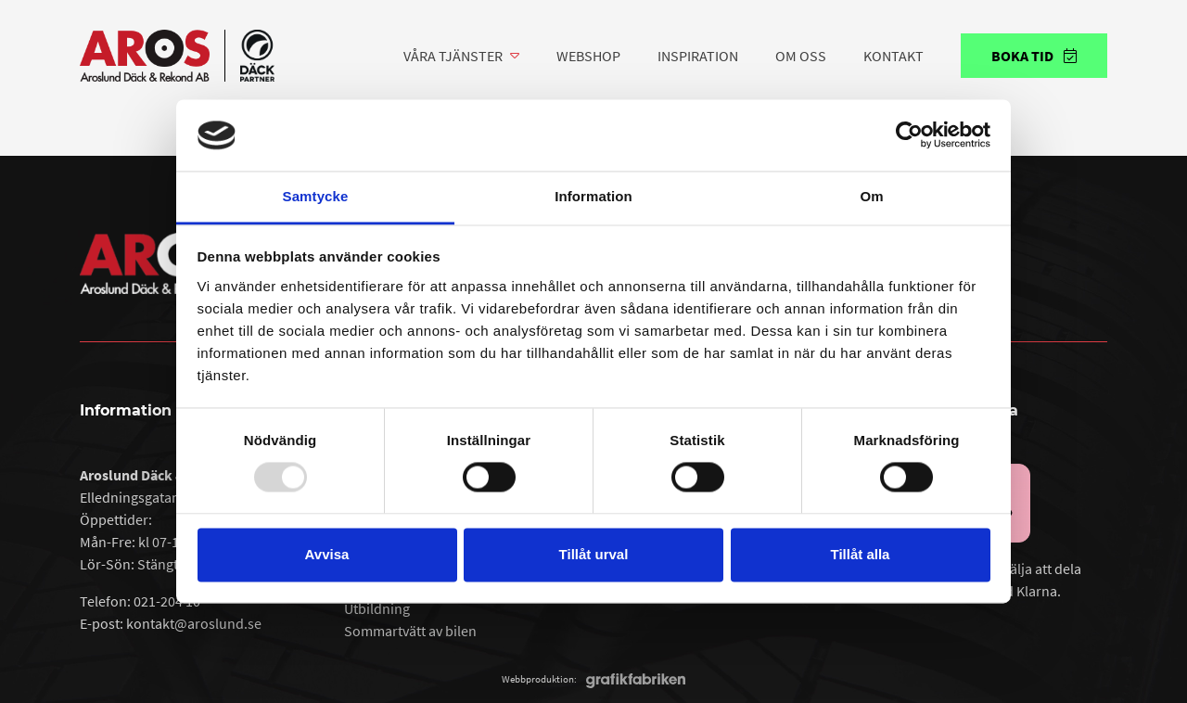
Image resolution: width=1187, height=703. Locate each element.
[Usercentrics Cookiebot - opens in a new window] (909, 135)
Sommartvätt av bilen (410, 630)
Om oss (800, 55)
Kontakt (893, 55)
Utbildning (377, 608)
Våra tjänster (453, 55)
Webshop (588, 55)
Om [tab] (871, 196)
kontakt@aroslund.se (194, 623)
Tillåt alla (860, 554)
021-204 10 (167, 601)
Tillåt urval (594, 554)
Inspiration (697, 55)
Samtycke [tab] (316, 196)
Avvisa (327, 554)
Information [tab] (593, 196)
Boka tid (1034, 55)
